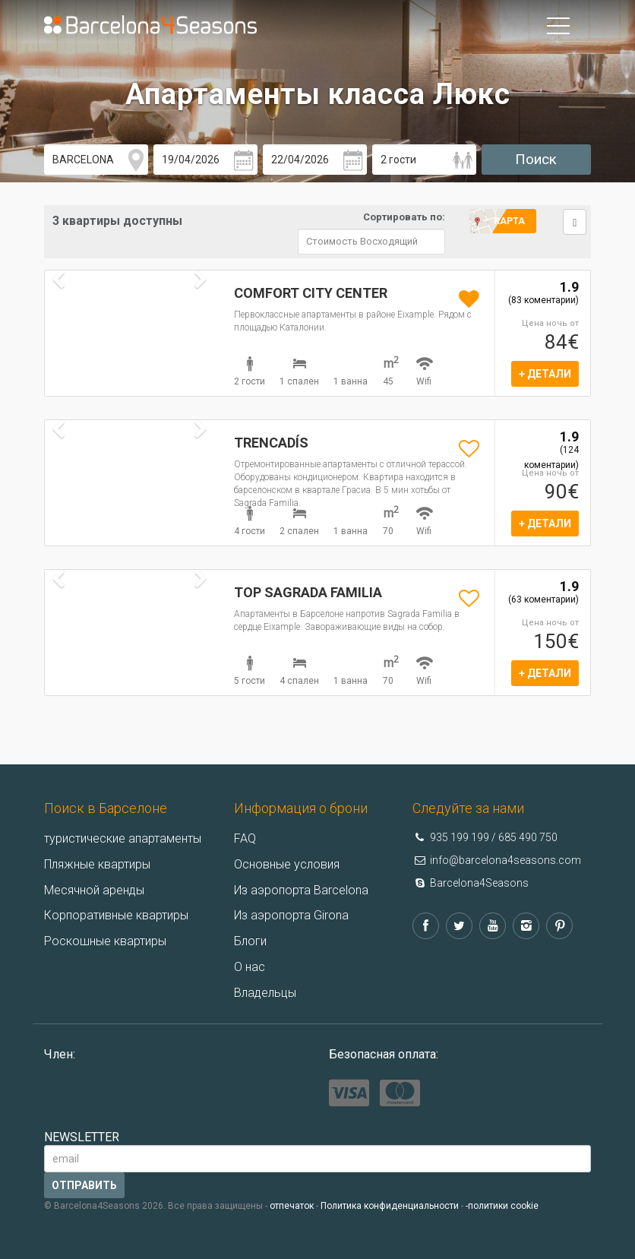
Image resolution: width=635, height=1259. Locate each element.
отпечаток (292, 1205)
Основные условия (287, 864)
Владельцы (265, 992)
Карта (509, 221)
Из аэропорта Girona (291, 915)
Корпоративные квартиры (116, 915)
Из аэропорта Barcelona (301, 890)
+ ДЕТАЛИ (545, 374)
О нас (249, 967)
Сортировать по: (404, 217)
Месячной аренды (94, 890)
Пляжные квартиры (97, 864)
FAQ (245, 838)
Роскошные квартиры (105, 941)
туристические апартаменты (122, 838)
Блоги (250, 941)
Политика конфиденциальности (390, 1205)
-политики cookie (502, 1205)
